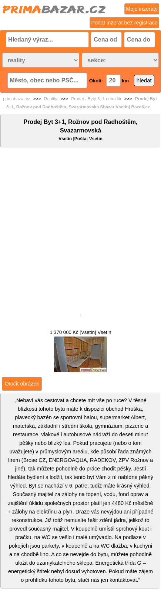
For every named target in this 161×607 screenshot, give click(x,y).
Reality (50, 98)
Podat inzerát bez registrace (124, 23)
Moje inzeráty (142, 9)
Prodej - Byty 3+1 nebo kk (96, 98)
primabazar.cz (16, 98)
